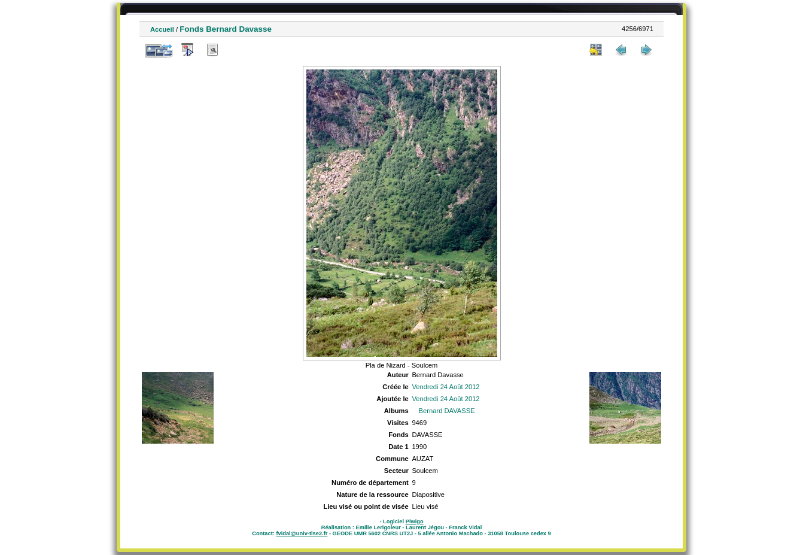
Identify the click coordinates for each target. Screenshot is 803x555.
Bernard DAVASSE (447, 410)
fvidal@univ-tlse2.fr (301, 533)
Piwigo (415, 521)
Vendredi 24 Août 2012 (445, 386)
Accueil (162, 29)
